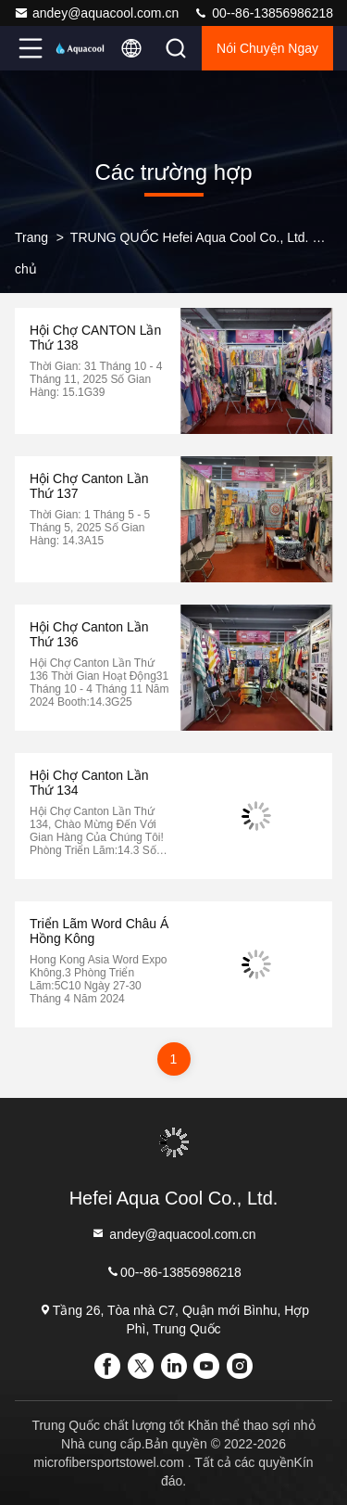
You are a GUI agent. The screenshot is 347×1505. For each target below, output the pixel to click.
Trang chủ (31, 253)
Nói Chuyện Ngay (267, 48)
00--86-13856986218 (263, 13)
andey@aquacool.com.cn (96, 13)
